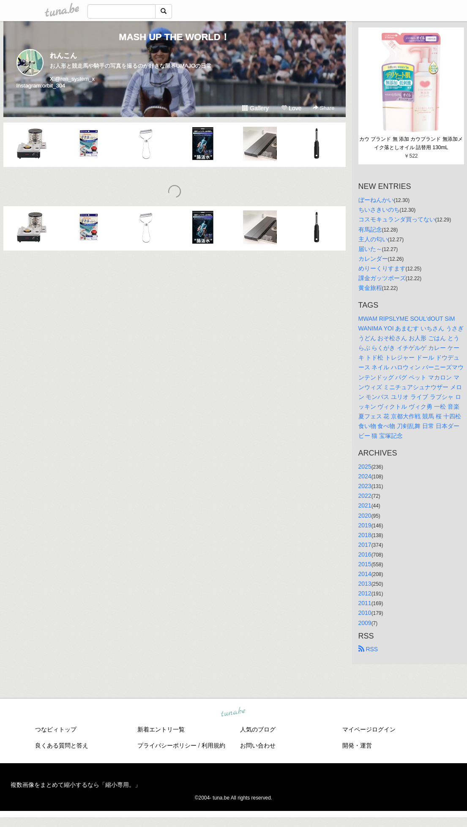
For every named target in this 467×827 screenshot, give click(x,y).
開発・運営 (357, 745)
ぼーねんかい (376, 200)
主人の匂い (373, 239)
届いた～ (370, 249)
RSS (368, 649)
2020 (364, 515)
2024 (364, 476)
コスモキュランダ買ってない (396, 219)
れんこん (63, 55)
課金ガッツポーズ (382, 278)
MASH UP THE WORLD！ (174, 37)
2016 (364, 554)
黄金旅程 (370, 287)
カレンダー (373, 258)
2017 (364, 544)
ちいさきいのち (379, 209)
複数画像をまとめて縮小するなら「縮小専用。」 (76, 784)
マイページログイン (369, 729)
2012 (364, 593)
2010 (364, 612)
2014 (364, 573)
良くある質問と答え (61, 745)
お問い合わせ (258, 745)
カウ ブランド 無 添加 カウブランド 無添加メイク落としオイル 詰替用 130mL (411, 143)
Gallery (255, 108)
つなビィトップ (55, 729)
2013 (364, 583)
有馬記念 (370, 229)
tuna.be (233, 712)
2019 (364, 525)
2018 (364, 535)
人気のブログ (258, 729)
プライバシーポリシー (167, 745)
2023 (364, 486)
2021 (364, 505)
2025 (364, 466)
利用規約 (213, 745)
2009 (364, 623)
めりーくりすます (382, 268)
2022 (364, 495)
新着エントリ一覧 (161, 729)
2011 (364, 603)
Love (291, 108)
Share (323, 108)
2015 (364, 564)
